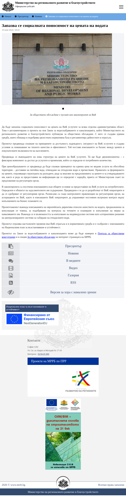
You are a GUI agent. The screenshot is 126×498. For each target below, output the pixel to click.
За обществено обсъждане (41, 237)
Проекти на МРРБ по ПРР (48, 361)
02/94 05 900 (43, 354)
